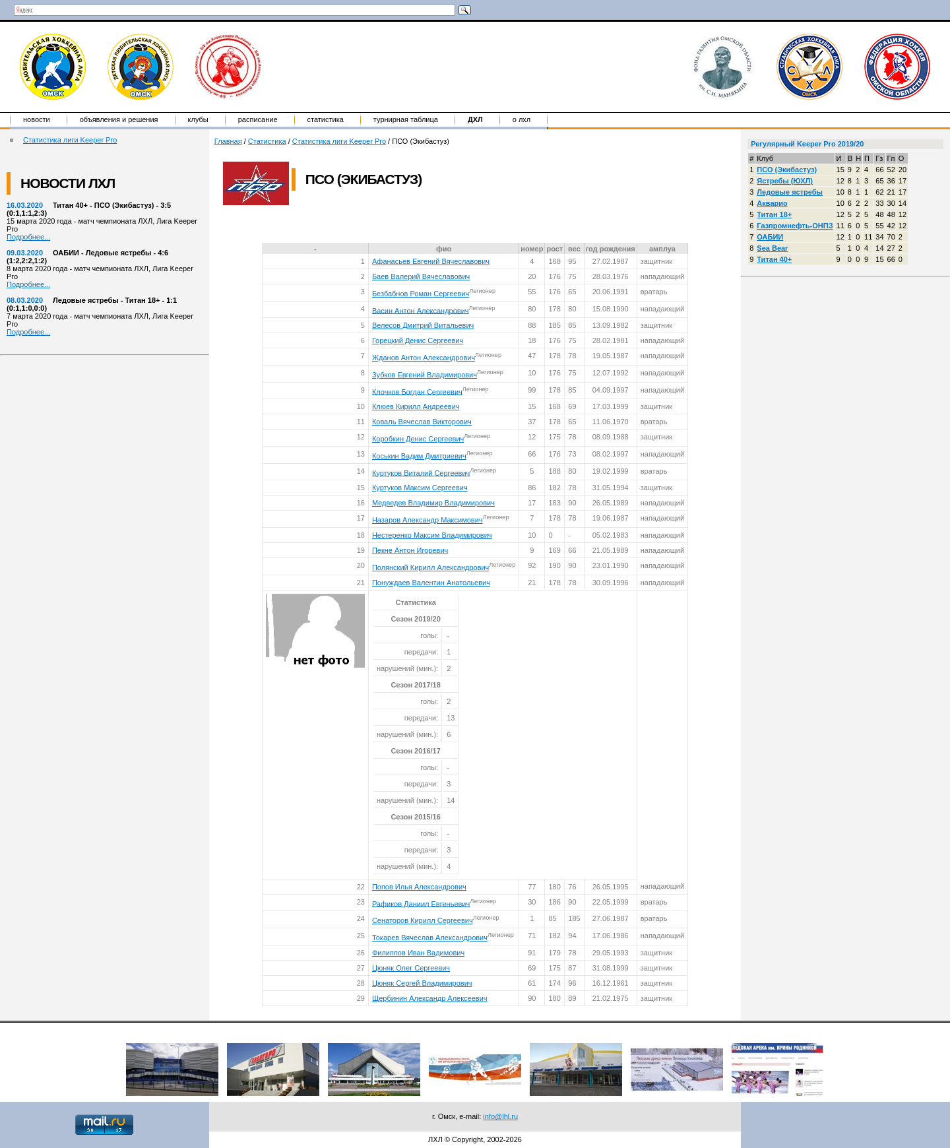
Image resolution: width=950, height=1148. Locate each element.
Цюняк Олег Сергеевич (411, 968)
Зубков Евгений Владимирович (424, 375)
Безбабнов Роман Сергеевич (420, 294)
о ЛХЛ (522, 119)
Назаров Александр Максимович (427, 520)
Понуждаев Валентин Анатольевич (431, 583)
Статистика (325, 119)
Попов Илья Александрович (419, 887)
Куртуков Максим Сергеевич (420, 488)
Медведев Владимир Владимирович (433, 503)
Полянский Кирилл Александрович (430, 567)
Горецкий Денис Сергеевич (417, 340)
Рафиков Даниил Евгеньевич (421, 903)
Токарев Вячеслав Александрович (430, 937)
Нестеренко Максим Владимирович (432, 535)
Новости (36, 119)
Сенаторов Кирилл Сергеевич (422, 920)
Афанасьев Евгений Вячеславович (431, 261)
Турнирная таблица (405, 119)
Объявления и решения (119, 119)
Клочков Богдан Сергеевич (417, 391)
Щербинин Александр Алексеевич (430, 998)
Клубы (198, 119)
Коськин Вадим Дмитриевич (419, 456)
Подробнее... (28, 237)
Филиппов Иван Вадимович (418, 953)
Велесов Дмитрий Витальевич (423, 325)
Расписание (258, 119)
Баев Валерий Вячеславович (421, 276)
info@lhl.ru (500, 1116)
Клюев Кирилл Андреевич (416, 406)
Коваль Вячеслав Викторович (422, 422)
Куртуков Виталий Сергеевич (421, 472)
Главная (228, 141)
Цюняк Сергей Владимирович (422, 983)
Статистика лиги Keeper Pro (70, 140)
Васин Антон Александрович (420, 310)
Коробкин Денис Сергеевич (418, 439)
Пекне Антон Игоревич (410, 550)
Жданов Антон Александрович (423, 358)
